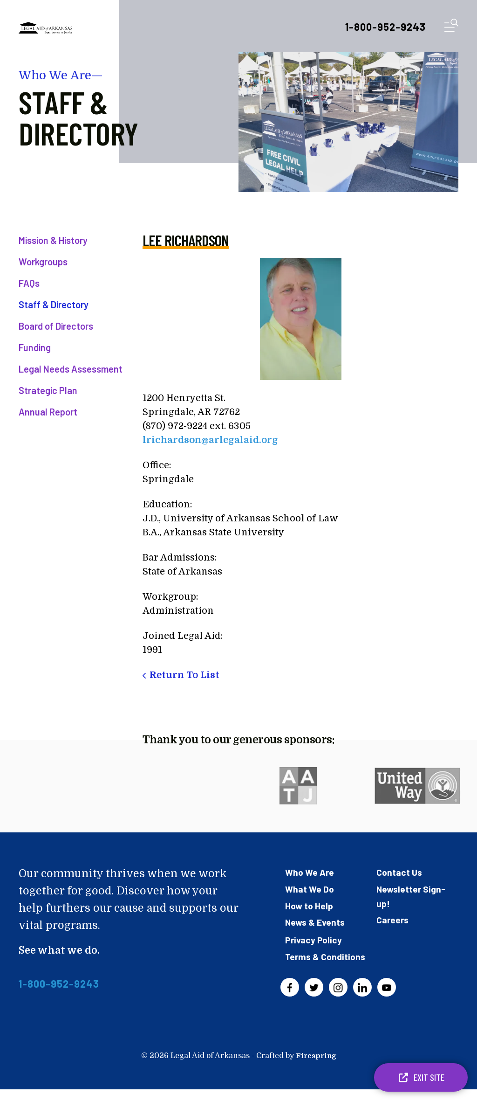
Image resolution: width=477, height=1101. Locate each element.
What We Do (310, 888)
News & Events (316, 921)
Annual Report (48, 411)
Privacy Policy (314, 938)
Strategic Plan (48, 390)
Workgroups (43, 261)
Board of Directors (56, 326)
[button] (451, 27)
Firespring (316, 1067)
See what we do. (61, 950)
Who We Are (310, 872)
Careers (393, 918)
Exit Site (420, 1077)
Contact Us (399, 872)
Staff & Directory (54, 304)
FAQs (29, 283)
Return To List (184, 675)
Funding (35, 347)
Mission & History (53, 240)
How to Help (309, 904)
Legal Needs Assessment (71, 368)
